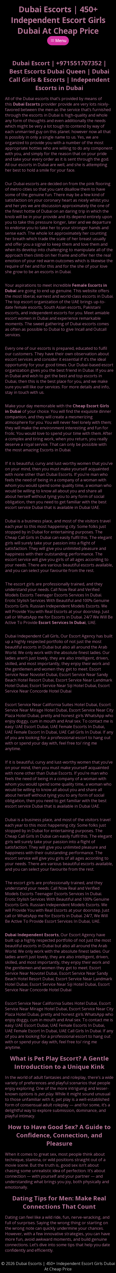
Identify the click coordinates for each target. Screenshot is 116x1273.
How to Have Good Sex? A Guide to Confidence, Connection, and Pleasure (59, 1135)
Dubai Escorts (26, 104)
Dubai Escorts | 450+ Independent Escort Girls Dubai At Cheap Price (58, 20)
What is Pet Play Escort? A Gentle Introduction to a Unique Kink (59, 1062)
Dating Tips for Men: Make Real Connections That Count (59, 1202)
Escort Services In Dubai (62, 622)
